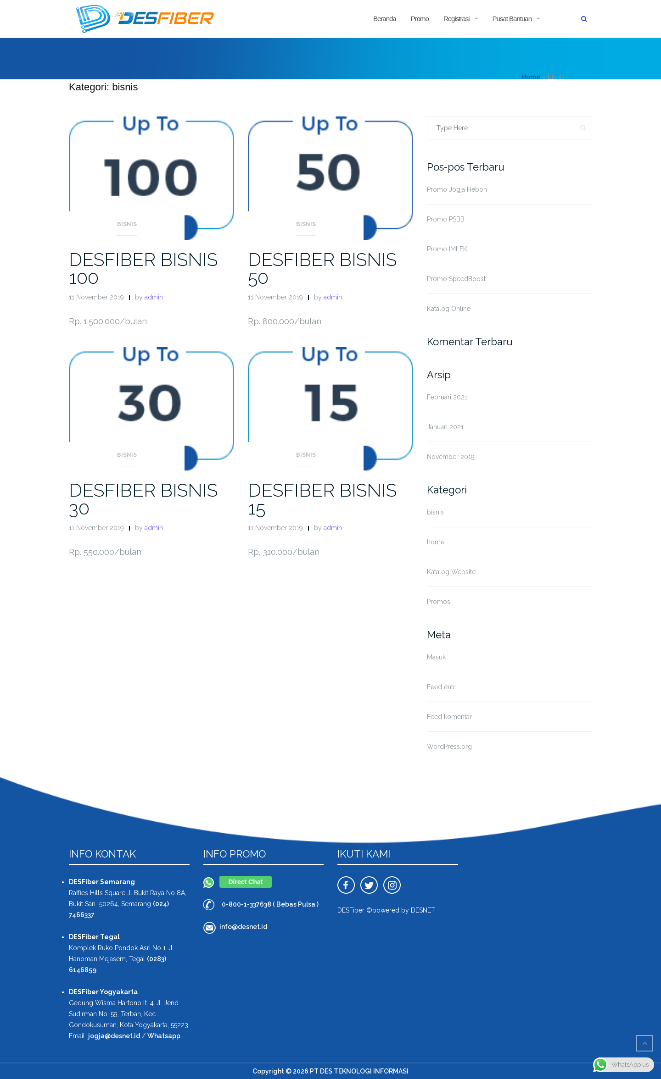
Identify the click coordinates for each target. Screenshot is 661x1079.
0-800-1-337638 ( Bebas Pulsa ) (270, 904)
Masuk (436, 657)
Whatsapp (163, 1036)
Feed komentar (449, 716)
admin (154, 297)
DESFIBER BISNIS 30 (143, 499)
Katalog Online (449, 308)
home (435, 542)
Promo (420, 18)
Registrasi (456, 18)
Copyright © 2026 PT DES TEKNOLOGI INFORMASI (330, 1071)
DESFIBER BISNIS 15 (322, 499)
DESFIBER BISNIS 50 (322, 268)
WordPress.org (449, 746)
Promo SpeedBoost (456, 278)
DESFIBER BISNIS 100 (143, 268)
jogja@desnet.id (114, 1036)
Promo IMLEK (447, 249)
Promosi (439, 601)
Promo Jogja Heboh (457, 189)
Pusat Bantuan (512, 18)
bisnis (127, 224)
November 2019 (451, 456)
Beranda (384, 18)
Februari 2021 (447, 397)
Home (530, 77)
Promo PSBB (446, 219)
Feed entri (442, 687)
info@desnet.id (243, 926)
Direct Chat (246, 881)
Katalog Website (451, 571)
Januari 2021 (445, 427)
